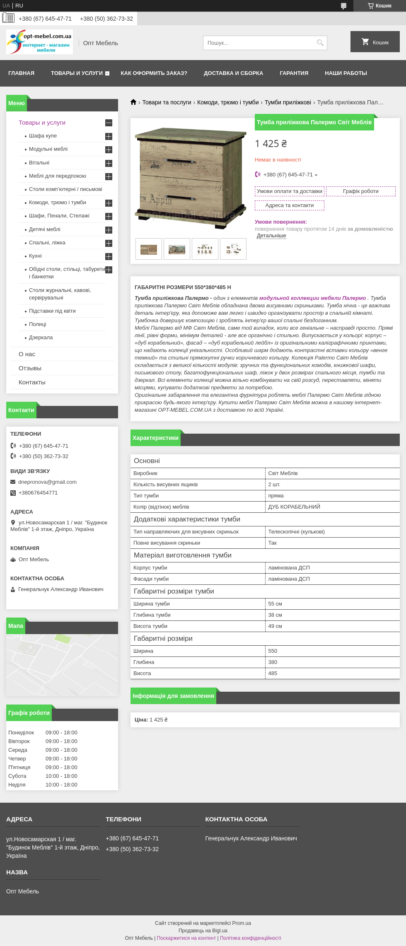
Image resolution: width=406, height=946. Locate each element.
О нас (27, 353)
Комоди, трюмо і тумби (228, 102)
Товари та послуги (166, 102)
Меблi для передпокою (57, 176)
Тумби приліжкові (288, 102)
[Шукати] (320, 43)
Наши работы (346, 73)
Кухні (35, 256)
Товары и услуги (77, 73)
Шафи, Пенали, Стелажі (59, 215)
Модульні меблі (48, 149)
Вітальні (39, 162)
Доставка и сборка (233, 73)
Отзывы (30, 368)
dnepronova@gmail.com (47, 482)
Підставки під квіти (52, 311)
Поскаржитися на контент (186, 938)
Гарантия (294, 73)
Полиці (37, 324)
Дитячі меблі (44, 229)
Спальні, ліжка (47, 242)
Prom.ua (241, 923)
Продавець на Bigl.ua (203, 931)
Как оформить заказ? (154, 73)
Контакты (32, 382)
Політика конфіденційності (250, 938)
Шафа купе (43, 136)
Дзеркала (41, 337)
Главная (21, 73)
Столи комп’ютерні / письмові (65, 189)
